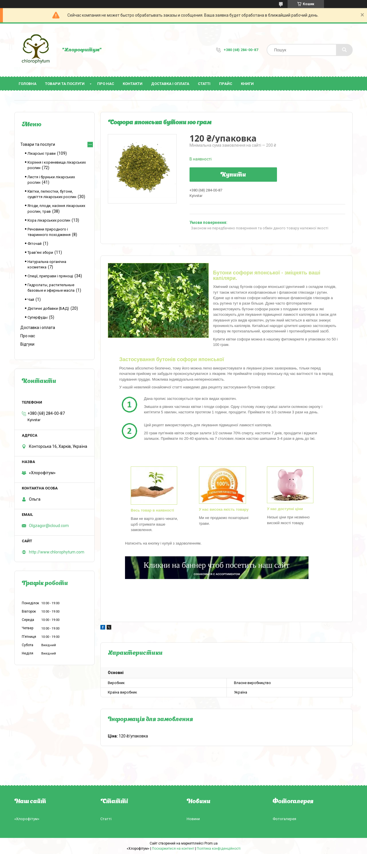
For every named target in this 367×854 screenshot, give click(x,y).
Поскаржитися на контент (173, 849)
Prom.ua (211, 843)
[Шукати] (344, 50)
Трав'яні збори (40, 252)
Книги (247, 84)
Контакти (132, 84)
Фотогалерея (284, 819)
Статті (204, 84)
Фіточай (35, 243)
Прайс (225, 84)
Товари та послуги (65, 84)
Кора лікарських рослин (49, 220)
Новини (193, 819)
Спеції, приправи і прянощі (50, 276)
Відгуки (27, 344)
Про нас (105, 84)
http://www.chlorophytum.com (56, 552)
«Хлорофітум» (26, 819)
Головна (27, 84)
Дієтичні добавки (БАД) (48, 308)
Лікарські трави (42, 153)
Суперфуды (38, 317)
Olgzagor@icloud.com (49, 525)
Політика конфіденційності (219, 849)
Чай (31, 299)
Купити (233, 175)
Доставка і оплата (170, 84)
